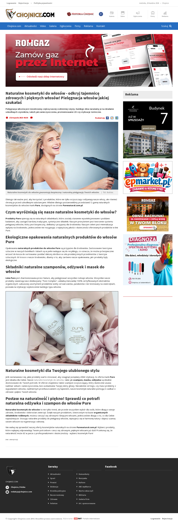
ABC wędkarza (85, 486)
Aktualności (55, 474)
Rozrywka (83, 478)
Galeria (52, 26)
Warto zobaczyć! (86, 491)
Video (43, 26)
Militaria (82, 495)
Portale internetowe (91, 518)
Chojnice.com (14, 26)
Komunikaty (84, 474)
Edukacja (54, 486)
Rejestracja (23, 3)
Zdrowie (53, 499)
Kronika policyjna (57, 491)
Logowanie (11, 3)
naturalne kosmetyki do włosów (49, 379)
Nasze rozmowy (57, 495)
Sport (52, 478)
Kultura (82, 482)
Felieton (53, 503)
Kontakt (100, 26)
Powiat (53, 482)
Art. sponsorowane (87, 503)
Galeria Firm (84, 499)
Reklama (88, 26)
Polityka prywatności (43, 3)
